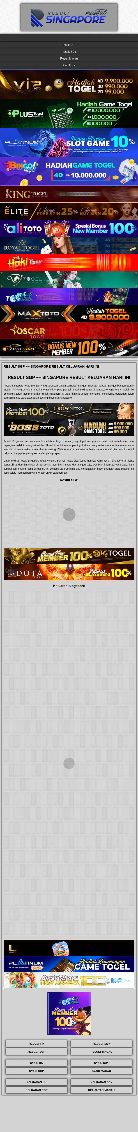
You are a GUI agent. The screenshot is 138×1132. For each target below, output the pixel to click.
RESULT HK (36, 1043)
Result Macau (69, 58)
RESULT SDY (101, 1043)
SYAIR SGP (36, 1070)
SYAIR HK (36, 1062)
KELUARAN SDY (101, 1082)
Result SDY (69, 51)
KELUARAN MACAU (101, 1090)
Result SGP (69, 44)
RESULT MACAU (101, 1051)
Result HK (69, 65)
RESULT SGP (36, 1051)
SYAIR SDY (101, 1062)
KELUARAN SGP (36, 1090)
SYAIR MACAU (101, 1070)
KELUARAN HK (36, 1082)
